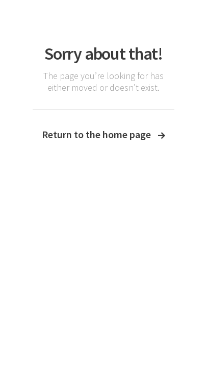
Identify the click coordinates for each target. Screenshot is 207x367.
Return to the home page (103, 134)
